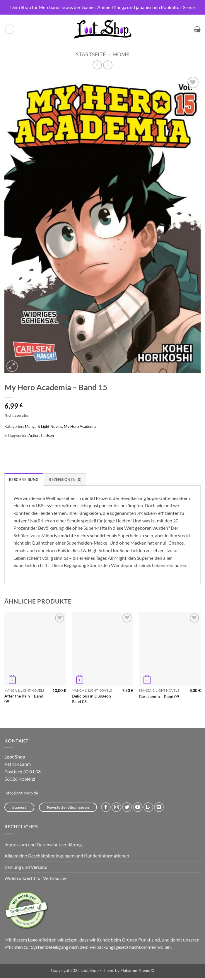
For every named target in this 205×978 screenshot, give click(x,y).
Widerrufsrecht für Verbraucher (36, 878)
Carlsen (47, 435)
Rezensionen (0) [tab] (65, 479)
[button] (9, 29)
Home (121, 54)
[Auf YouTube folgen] (138, 807)
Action (33, 435)
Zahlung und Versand (25, 867)
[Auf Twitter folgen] (127, 807)
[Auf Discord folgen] (159, 807)
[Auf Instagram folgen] (116, 807)
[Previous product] (107, 64)
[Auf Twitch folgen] (148, 807)
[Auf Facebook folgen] (106, 807)
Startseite (91, 54)
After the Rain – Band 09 (23, 698)
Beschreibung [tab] (23, 479)
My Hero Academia (80, 426)
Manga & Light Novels (43, 426)
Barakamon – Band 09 (159, 696)
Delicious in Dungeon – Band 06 (93, 698)
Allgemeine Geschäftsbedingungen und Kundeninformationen (66, 855)
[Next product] (97, 64)
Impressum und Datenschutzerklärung (43, 844)
